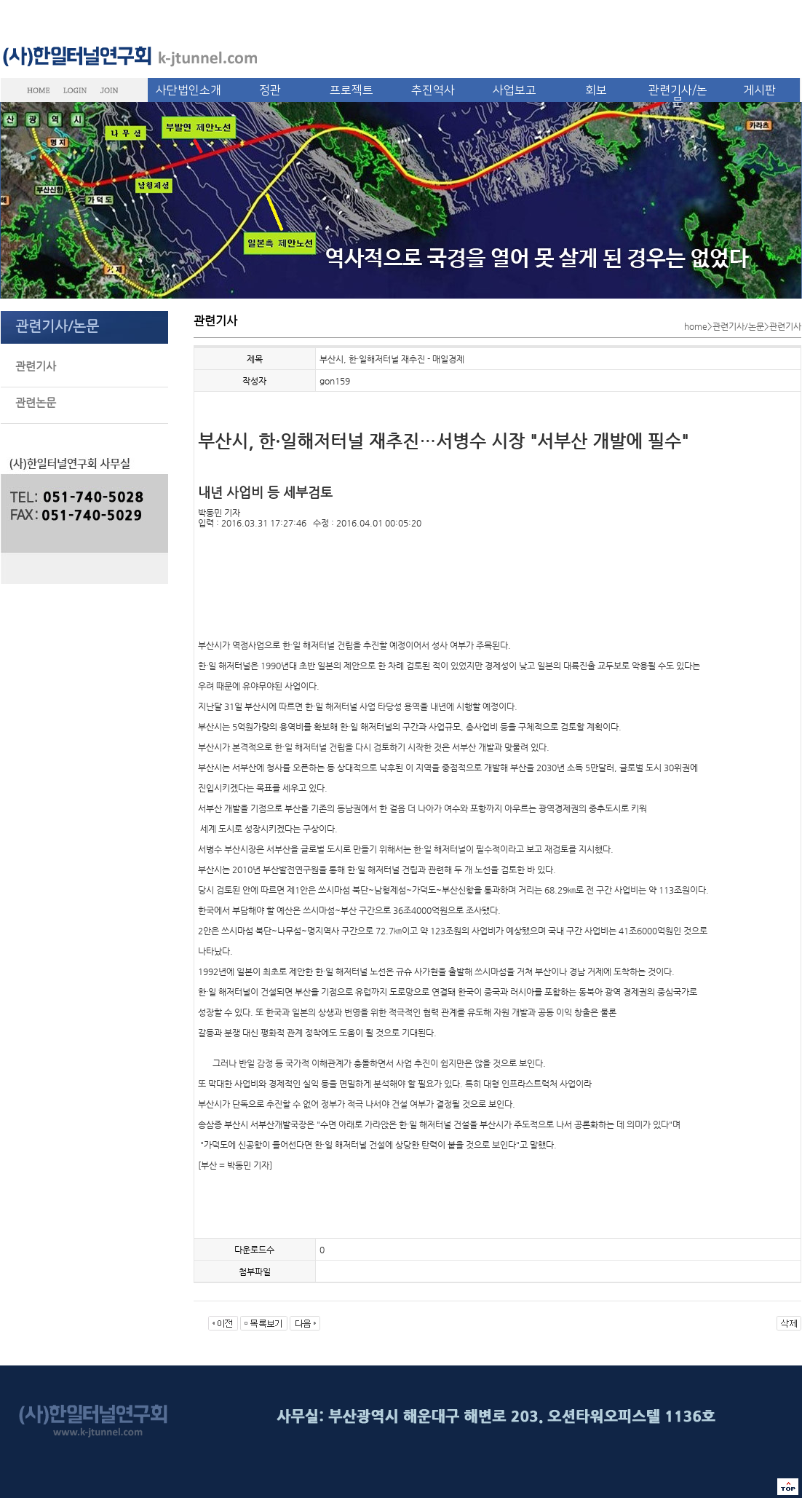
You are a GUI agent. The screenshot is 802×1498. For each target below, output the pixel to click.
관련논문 (35, 402)
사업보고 (514, 90)
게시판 (759, 90)
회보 (596, 90)
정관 (270, 90)
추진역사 (433, 90)
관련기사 (35, 366)
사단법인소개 (188, 90)
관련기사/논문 (677, 96)
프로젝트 (351, 90)
